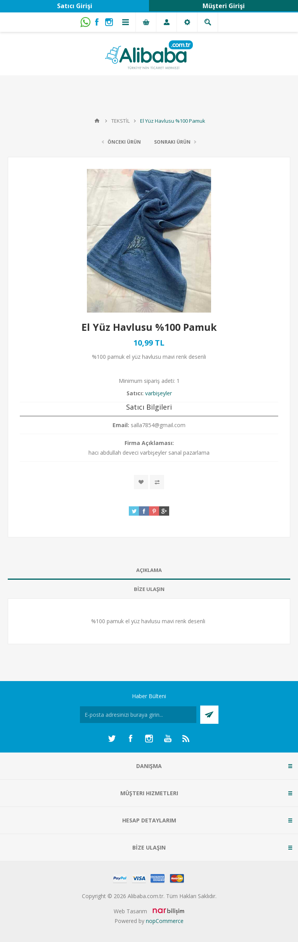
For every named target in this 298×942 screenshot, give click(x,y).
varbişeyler (158, 393)
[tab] (149, 570)
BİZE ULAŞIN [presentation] (149, 589)
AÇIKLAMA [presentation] (149, 570)
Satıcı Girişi (74, 6)
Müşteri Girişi (224, 6)
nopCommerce (165, 921)
